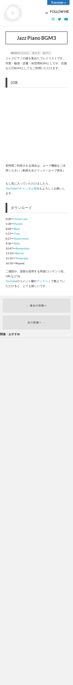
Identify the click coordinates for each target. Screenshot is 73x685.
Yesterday (22, 258)
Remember (23, 248)
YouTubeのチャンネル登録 (22, 188)
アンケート (44, 281)
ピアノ (47, 53)
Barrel (20, 253)
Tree (17, 233)
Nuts (17, 243)
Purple (18, 223)
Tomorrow (20, 219)
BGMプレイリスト (20, 53)
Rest (17, 228)
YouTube (11, 281)
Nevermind (21, 238)
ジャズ (36, 53)
